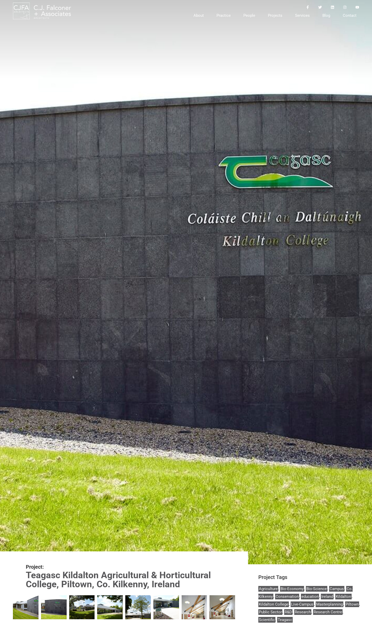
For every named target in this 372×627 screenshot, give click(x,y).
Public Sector (270, 612)
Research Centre (328, 612)
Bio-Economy (292, 588)
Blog (326, 15)
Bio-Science (316, 588)
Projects (275, 15)
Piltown (352, 604)
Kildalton (343, 596)
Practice (223, 15)
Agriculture (268, 588)
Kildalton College (273, 604)
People (249, 15)
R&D (288, 612)
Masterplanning (329, 604)
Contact (350, 15)
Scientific (267, 619)
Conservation (287, 596)
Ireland (327, 596)
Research (303, 612)
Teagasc (285, 619)
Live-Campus (302, 604)
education (310, 596)
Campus (337, 588)
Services (302, 15)
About (198, 15)
